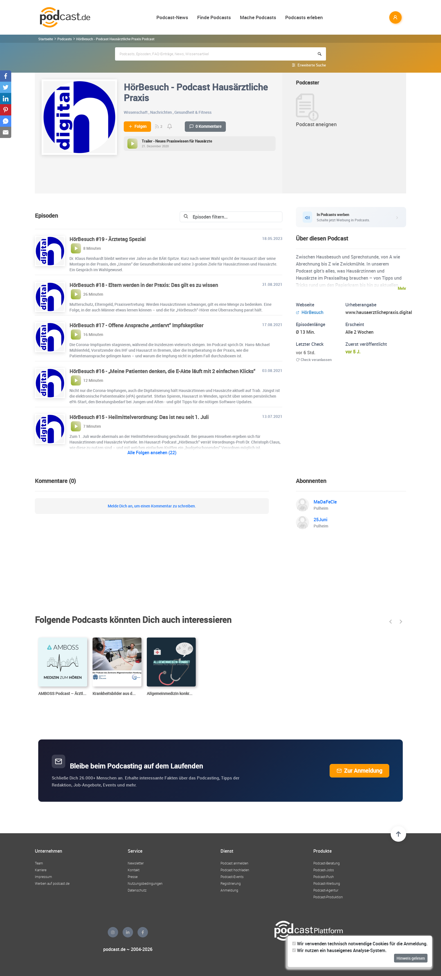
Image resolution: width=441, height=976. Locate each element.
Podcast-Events (232, 876)
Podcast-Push (323, 876)
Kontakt (134, 870)
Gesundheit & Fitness (193, 112)
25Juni (320, 519)
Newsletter (136, 863)
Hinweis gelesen (411, 958)
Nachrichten (161, 112)
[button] (390, 621)
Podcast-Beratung (326, 863)
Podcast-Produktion (328, 897)
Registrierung (230, 883)
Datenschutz (137, 890)
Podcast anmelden (234, 863)
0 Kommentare (205, 126)
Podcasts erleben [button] (304, 17)
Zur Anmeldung (359, 770)
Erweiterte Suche (312, 65)
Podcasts (64, 39)
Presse (133, 876)
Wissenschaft (136, 112)
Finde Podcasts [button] (214, 17)
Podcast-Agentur (325, 890)
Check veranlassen (314, 359)
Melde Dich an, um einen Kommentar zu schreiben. (152, 506)
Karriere (40, 870)
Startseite (45, 39)
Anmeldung (229, 890)
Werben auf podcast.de (52, 883)
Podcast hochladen (234, 870)
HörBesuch (309, 312)
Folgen (137, 126)
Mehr (402, 288)
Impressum (43, 876)
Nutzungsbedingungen (145, 883)
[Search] (230, 216)
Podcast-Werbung (326, 883)
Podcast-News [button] (172, 17)
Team (39, 863)
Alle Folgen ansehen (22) (151, 452)
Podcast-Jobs (323, 870)
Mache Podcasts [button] (258, 17)
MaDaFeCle (325, 502)
